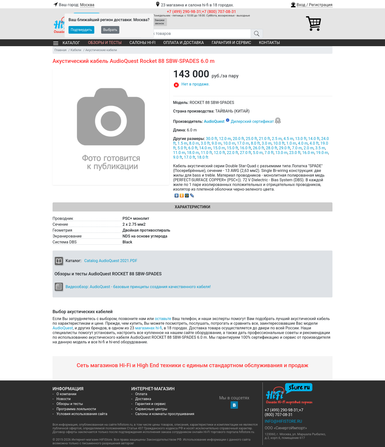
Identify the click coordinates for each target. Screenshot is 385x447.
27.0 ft (245, 152)
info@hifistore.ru (283, 421)
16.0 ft (245, 148)
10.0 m (229, 143)
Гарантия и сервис (231, 42)
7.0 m (297, 148)
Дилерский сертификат (256, 121)
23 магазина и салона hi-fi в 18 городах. (194, 5)
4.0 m (303, 143)
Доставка (143, 399)
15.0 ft (232, 148)
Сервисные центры (151, 409)
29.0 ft (284, 148)
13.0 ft (300, 138)
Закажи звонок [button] (160, 22)
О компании (66, 394)
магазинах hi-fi (148, 328)
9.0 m (216, 143)
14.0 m (205, 148)
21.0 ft (264, 138)
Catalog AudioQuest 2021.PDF (110, 260)
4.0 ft (314, 143)
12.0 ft (219, 152)
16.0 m (308, 152)
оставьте (163, 318)
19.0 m (322, 152)
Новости (63, 399)
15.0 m (219, 148)
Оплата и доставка (183, 42)
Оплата (141, 394)
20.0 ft (238, 138)
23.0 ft (295, 152)
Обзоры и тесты (105, 42)
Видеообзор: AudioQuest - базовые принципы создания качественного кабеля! (138, 286)
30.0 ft (211, 138)
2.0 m (309, 148)
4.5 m (288, 138)
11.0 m (179, 152)
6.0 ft (192, 148)
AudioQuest (214, 121)
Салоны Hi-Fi (142, 42)
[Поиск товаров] (195, 33)
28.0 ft (271, 148)
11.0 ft (206, 152)
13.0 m (281, 152)
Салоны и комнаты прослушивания (164, 414)
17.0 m (243, 143)
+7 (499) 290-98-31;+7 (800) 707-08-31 (201, 11)
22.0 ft (232, 152)
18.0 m (193, 152)
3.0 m (267, 143)
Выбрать (110, 30)
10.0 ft (279, 143)
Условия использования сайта (81, 414)
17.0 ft (189, 157)
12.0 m (225, 138)
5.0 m (258, 152)
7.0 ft (269, 152)
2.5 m (277, 138)
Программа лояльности (76, 409)
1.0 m (291, 143)
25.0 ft (251, 138)
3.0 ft (205, 143)
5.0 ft (182, 148)
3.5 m (320, 148)
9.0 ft (177, 157)
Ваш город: (73, 4)
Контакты (269, 42)
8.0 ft (255, 143)
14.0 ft (313, 138)
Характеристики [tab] (192, 207)
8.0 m (194, 143)
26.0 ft (258, 148)
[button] (311, 4)
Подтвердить (81, 30)
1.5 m (182, 143)
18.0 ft (202, 157)
